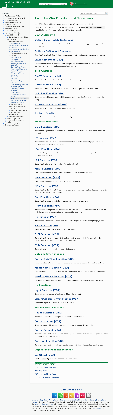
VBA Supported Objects (18, 100)
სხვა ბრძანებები (16, 87)
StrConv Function (45, 113)
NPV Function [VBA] (47, 186)
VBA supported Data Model (45, 374)
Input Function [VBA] (47, 290)
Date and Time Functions (19, 67)
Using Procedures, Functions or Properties (18, 46)
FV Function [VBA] (46, 137)
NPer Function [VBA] (47, 177)
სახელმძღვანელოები (16, 117)
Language (24, 6)
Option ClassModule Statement (54, 39)
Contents (5, 13)
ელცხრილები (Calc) (11, 20)
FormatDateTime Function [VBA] (54, 259)
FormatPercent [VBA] (48, 330)
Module (10, 6)
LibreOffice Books (71, 389)
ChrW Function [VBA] (48, 84)
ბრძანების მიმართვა (16, 41)
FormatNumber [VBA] (48, 321)
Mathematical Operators (19, 69)
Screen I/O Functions (18, 77)
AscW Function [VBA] (48, 76)
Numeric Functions (17, 71)
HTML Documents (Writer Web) (15, 18)
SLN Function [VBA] (47, 234)
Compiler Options (14, 43)
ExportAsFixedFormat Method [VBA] (57, 298)
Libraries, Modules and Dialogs (19, 49)
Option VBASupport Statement (53, 51)
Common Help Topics (12, 125)
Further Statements (17, 102)
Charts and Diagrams (11, 31)
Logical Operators (17, 61)
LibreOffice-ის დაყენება (13, 123)
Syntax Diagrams (14, 51)
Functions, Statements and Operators (18, 54)
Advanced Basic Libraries (19, 110)
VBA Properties (41, 370)
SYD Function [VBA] (47, 245)
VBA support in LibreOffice (45, 367)
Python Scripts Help (13, 119)
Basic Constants (16, 57)
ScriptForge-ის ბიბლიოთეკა (15, 114)
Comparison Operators (18, 63)
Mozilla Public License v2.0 (43, 404)
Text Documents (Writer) (13, 16)
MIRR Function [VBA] (48, 168)
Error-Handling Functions (19, 85)
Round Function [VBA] (48, 312)
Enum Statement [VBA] (49, 59)
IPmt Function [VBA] (47, 149)
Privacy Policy (53, 400)
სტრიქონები (15, 65)
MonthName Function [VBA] (52, 267)
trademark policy (97, 408)
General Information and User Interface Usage (17, 38)
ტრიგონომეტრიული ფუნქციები (18, 74)
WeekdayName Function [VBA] (53, 276)
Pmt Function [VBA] (47, 197)
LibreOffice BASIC (13, 35)
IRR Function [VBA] (46, 160)
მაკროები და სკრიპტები (13, 33)
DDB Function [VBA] (47, 126)
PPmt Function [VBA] (47, 205)
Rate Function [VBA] (47, 225)
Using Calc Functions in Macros (18, 95)
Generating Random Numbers (17, 90)
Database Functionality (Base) (14, 27)
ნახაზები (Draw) (10, 24)
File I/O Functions (17, 79)
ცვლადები (14, 59)
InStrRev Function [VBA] (50, 93)
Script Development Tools (15, 121)
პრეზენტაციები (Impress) (13, 22)
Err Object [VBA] (45, 354)
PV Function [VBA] (46, 216)
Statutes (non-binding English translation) (74, 400)
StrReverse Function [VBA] (51, 104)
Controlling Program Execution (17, 82)
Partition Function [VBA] (49, 341)
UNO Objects (15, 93)
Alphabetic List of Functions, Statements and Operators (17, 106)
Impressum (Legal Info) (40, 400)
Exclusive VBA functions (19, 98)
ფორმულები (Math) (11, 29)
